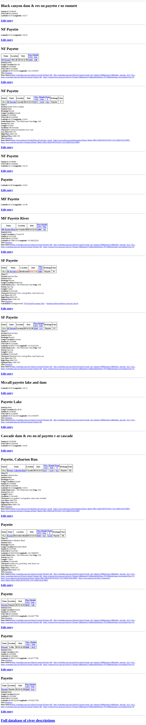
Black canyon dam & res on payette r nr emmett (39, 6)
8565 (39, 536)
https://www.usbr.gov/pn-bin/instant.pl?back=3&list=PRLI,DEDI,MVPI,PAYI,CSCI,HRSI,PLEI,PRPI (91, 140)
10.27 (33, 647)
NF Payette (9, 29)
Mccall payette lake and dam (24, 382)
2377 (36, 102)
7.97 (44, 229)
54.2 (47, 102)
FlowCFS (30, 56)
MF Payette (10, 199)
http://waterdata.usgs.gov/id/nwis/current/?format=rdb (32, 75)
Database (8, 73)
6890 (27, 647)
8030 (27, 689)
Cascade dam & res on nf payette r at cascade (37, 436)
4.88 (35, 60)
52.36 (50, 536)
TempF (47, 98)
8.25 (32, 689)
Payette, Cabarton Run (19, 459)
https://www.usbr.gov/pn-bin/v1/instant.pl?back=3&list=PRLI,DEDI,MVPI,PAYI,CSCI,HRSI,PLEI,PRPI (40, 142)
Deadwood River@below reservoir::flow (62, 304)
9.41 (44, 536)
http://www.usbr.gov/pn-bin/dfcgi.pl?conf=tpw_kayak (32, 140)
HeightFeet (35, 56)
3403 (40, 272)
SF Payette (9, 260)
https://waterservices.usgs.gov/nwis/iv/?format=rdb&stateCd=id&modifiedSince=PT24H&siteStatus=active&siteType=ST (88, 77)
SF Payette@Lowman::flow (34, 304)
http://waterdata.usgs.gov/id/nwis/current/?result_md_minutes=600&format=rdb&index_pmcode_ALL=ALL (94, 75)
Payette (7, 179)
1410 (30, 60)
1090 (39, 229)
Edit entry (7, 20)
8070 (27, 605)
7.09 (32, 605)
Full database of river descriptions (28, 720)
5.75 (41, 328)
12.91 (42, 102)
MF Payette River (15, 218)
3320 (36, 328)
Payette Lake (11, 402)
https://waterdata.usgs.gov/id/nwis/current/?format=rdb (21, 77)
